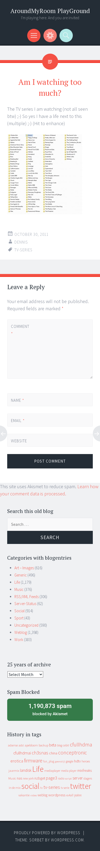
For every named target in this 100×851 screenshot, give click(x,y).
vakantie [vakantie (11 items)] (24, 795)
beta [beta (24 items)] (52, 744)
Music (18, 589)
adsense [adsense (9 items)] (13, 745)
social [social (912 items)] (30, 786)
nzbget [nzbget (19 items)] (39, 778)
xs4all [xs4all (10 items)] (69, 795)
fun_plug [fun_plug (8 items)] (48, 761)
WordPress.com (67, 839)
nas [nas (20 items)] (19, 778)
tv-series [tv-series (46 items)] (51, 787)
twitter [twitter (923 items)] (80, 786)
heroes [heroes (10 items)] (86, 761)
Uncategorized (26, 625)
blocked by (50, 709)
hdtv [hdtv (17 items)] (77, 761)
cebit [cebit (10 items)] (66, 745)
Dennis (21, 242)
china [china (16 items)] (53, 753)
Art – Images (24, 567)
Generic (20, 575)
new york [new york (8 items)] (28, 778)
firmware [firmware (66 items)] (33, 760)
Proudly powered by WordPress (47, 832)
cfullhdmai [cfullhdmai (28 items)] (22, 752)
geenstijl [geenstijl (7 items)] (60, 761)
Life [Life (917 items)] (37, 769)
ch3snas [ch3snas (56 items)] (40, 753)
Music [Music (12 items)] (12, 778)
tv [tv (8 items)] (41, 788)
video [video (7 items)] (33, 795)
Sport (18, 618)
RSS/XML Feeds (26, 596)
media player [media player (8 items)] (69, 771)
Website (19, 440)
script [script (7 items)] (68, 778)
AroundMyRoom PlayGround (50, 11)
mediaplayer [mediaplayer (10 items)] (52, 771)
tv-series (23, 249)
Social (19, 610)
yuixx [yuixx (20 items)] (78, 795)
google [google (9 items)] (69, 761)
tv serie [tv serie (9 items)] (65, 788)
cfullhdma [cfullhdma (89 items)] (81, 744)
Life (17, 582)
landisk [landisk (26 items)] (25, 770)
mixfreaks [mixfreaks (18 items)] (84, 770)
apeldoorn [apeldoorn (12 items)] (31, 745)
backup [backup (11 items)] (43, 745)
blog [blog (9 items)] (59, 745)
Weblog (20, 632)
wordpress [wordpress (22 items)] (56, 794)
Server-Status (25, 603)
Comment (20, 330)
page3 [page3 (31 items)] (51, 778)
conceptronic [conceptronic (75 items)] (72, 752)
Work (18, 639)
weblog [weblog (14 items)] (42, 795)
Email (18, 420)
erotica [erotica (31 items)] (16, 760)
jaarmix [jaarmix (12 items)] (14, 771)
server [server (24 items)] (78, 778)
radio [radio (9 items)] (61, 778)
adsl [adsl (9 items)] (21, 745)
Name (17, 400)
